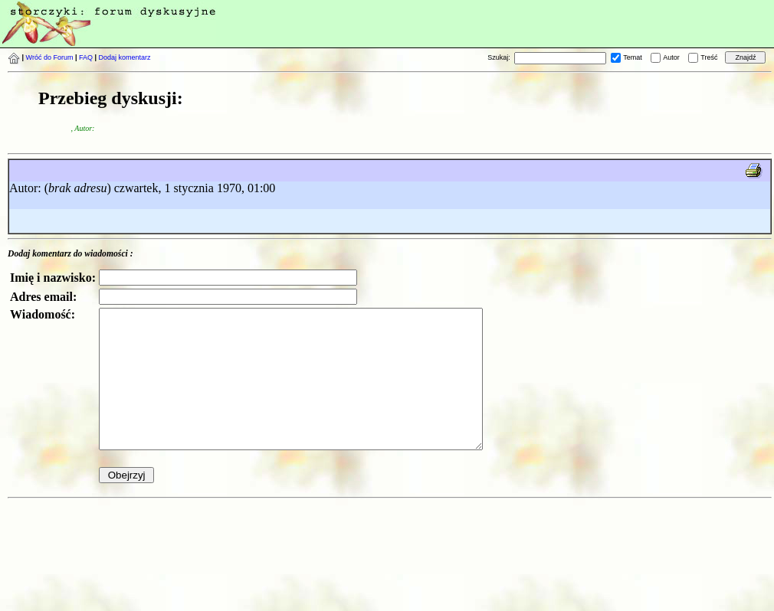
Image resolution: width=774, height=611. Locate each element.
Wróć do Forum (50, 57)
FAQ (86, 57)
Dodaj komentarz (125, 57)
